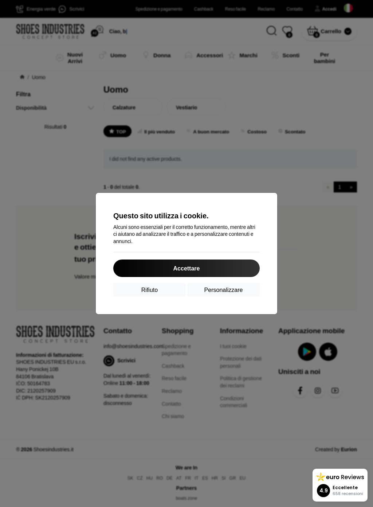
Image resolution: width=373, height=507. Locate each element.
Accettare (186, 268)
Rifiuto (149, 289)
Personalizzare (223, 289)
